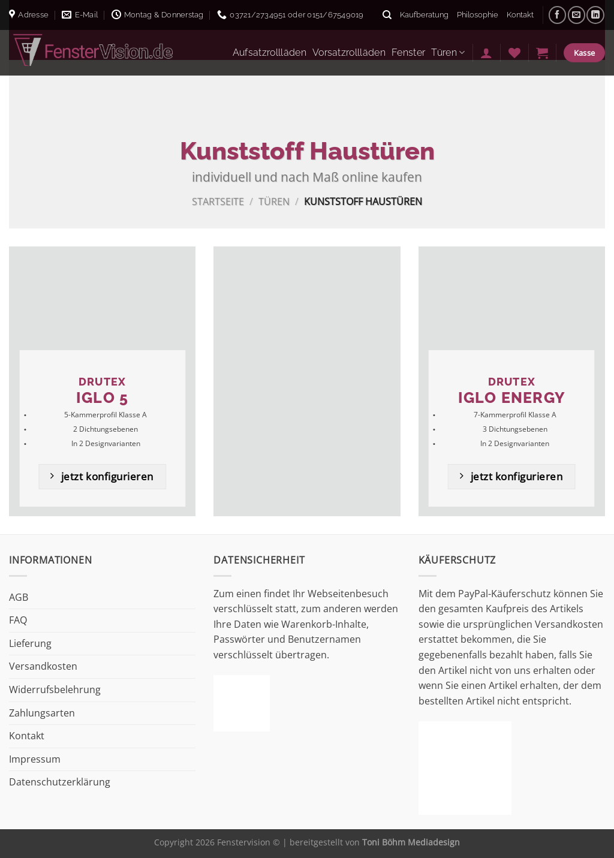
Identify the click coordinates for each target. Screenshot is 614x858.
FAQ (18, 620)
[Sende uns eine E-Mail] (576, 14)
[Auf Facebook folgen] (557, 14)
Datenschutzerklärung (59, 781)
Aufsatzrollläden (269, 52)
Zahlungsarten (42, 712)
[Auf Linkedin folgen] (595, 14)
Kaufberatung (424, 14)
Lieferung (30, 643)
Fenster (408, 52)
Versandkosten (43, 666)
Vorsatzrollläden (349, 52)
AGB (18, 597)
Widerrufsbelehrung (55, 689)
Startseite (218, 201)
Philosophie (477, 14)
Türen (448, 53)
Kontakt (520, 14)
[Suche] (387, 15)
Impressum (35, 759)
